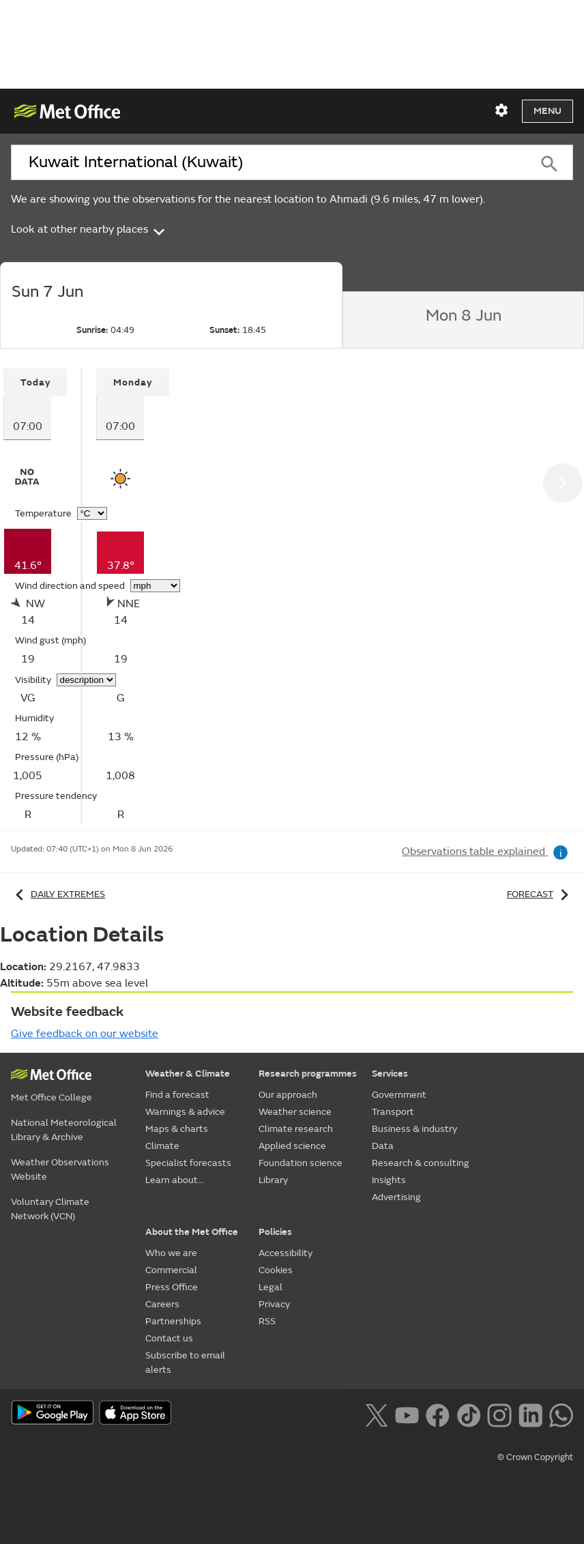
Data (383, 1146)
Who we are (171, 1253)
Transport (393, 1112)
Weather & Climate (187, 1073)
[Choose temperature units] (92, 513)
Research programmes (308, 1073)
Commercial (171, 1270)
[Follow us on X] (376, 1414)
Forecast (540, 894)
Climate (162, 1146)
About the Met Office (191, 1232)
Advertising (396, 1197)
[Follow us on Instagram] (499, 1414)
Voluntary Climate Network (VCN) (50, 1209)
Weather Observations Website (60, 1169)
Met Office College (51, 1097)
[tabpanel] (43, 596)
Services (390, 1073)
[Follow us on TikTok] (468, 1414)
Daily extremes (58, 894)
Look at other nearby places (89, 229)
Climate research (296, 1129)
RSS (267, 1321)
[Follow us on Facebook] (438, 1414)
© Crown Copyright (535, 1457)
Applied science (292, 1146)
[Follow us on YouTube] (407, 1414)
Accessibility (285, 1253)
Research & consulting (420, 1163)
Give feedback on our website (84, 1033)
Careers (162, 1304)
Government (399, 1095)
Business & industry (414, 1129)
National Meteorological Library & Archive (64, 1130)
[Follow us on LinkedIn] (530, 1414)
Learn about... (174, 1180)
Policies (275, 1232)
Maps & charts (176, 1129)
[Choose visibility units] (86, 679)
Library (273, 1180)
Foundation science (300, 1163)
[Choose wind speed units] (155, 585)
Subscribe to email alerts (185, 1362)
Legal (270, 1287)
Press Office (171, 1287)
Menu (547, 111)
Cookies (276, 1270)
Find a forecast (177, 1095)
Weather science (295, 1112)
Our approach (288, 1095)
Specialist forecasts (188, 1163)
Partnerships (173, 1321)
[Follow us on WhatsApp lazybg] (561, 1414)
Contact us (169, 1338)
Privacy (274, 1304)
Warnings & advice (185, 1112)
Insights (389, 1180)
